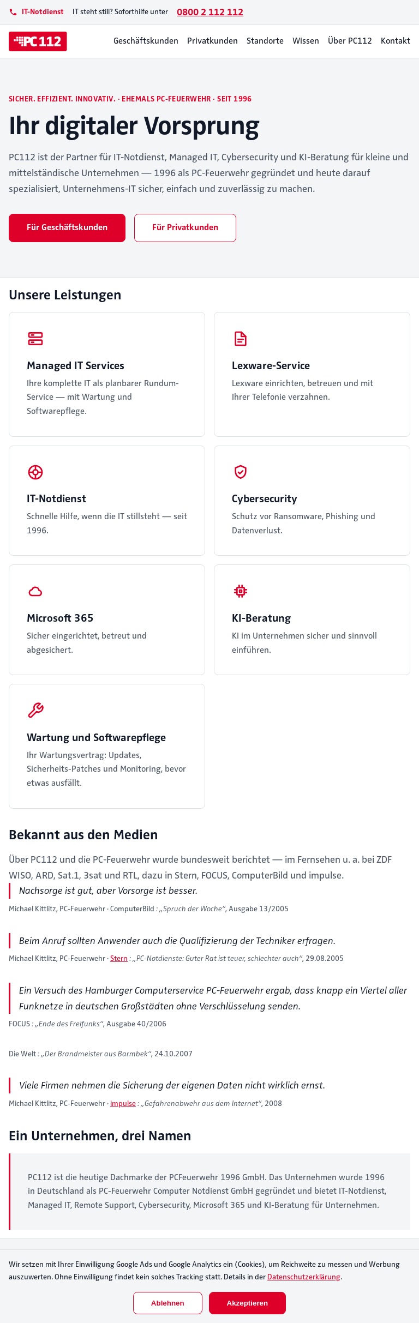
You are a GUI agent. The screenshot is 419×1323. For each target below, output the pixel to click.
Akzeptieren (247, 1303)
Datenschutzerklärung (303, 1277)
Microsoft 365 (60, 618)
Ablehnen (167, 1303)
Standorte (265, 40)
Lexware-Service (271, 365)
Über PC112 (350, 40)
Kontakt (395, 40)
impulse (123, 1103)
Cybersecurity (264, 499)
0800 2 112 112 (210, 12)
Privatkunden (212, 40)
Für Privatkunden (185, 227)
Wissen (305, 40)
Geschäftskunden (145, 40)
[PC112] (38, 41)
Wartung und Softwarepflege (96, 737)
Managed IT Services (75, 365)
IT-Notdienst (56, 499)
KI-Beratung (261, 618)
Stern (119, 958)
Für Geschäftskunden (67, 227)
